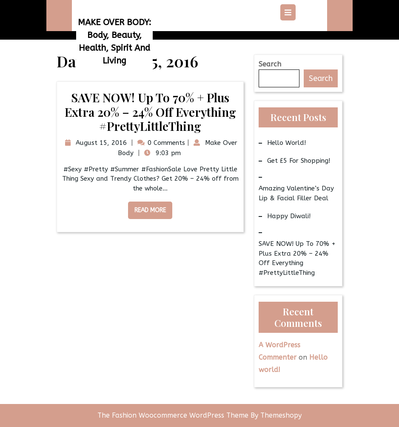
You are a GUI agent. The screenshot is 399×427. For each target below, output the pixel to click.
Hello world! (286, 143)
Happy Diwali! (289, 216)
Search (270, 64)
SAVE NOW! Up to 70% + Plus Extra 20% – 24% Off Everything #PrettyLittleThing (150, 111)
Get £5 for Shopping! (298, 160)
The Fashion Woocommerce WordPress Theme (174, 415)
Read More (147, 208)
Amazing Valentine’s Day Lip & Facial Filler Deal (296, 193)
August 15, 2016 (100, 143)
